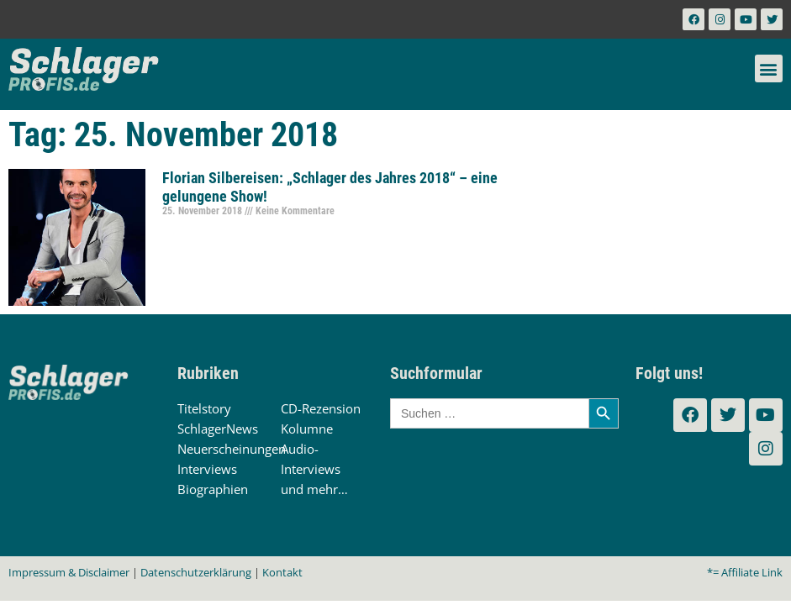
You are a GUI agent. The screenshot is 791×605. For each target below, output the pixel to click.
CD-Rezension (321, 408)
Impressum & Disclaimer (68, 572)
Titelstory (204, 408)
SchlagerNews (217, 428)
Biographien (212, 489)
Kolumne (307, 428)
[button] (769, 68)
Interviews (207, 468)
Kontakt (282, 572)
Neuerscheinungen (231, 448)
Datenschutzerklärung (195, 572)
